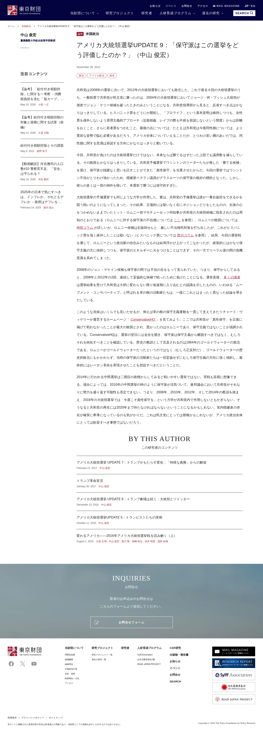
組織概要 (69, 659)
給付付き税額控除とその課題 (42, 148)
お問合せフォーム (131, 622)
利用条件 (12, 717)
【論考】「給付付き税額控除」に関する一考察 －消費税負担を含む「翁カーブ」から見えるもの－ (42, 97)
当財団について (82, 13)
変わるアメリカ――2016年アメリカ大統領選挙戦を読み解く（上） (160, 536)
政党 (112, 75)
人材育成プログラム (176, 13)
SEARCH (175, 681)
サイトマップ (55, 717)
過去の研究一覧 (99, 659)
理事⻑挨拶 (70, 655)
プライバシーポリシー (32, 717)
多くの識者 (232, 277)
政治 (81, 75)
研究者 (146, 13)
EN (253, 6)
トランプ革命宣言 (160, 483)
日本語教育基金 (145, 659)
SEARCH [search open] (244, 13)
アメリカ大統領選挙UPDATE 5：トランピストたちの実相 (160, 520)
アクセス (202, 6)
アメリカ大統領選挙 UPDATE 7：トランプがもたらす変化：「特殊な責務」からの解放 (160, 465)
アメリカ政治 (96, 75)
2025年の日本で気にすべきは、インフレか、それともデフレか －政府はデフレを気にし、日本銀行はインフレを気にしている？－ (42, 197)
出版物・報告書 (179, 654)
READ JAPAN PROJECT (149, 664)
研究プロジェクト (120, 13)
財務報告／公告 (72, 678)
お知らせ (155, 6)
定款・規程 (70, 674)
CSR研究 (175, 647)
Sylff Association (145, 655)
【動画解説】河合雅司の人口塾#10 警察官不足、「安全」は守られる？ (42, 171)
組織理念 (69, 664)
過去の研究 (211, 13)
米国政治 (26, 26)
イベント (171, 6)
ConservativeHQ (143, 319)
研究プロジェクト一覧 (102, 655)
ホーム (11, 26)
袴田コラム (85, 227)
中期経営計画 (71, 669)
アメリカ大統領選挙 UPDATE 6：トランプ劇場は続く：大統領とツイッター (160, 502)
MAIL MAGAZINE (226, 6)
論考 (80, 34)
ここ (177, 220)
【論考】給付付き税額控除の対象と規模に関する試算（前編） (42, 125)
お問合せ (186, 6)
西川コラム (186, 235)
